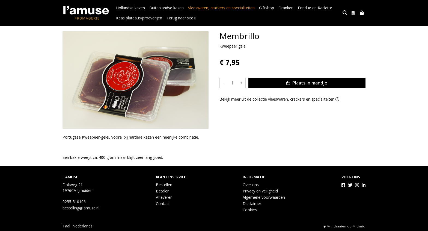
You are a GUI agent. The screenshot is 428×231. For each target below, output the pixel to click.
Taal (66, 226)
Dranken (285, 7)
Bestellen (164, 184)
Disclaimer (252, 203)
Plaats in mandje (306, 83)
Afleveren (164, 197)
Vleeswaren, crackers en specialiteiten (221, 7)
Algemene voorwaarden (264, 197)
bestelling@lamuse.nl (81, 207)
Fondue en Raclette (315, 7)
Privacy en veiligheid (260, 191)
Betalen (163, 191)
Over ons (251, 184)
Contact (163, 203)
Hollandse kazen (130, 7)
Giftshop (266, 7)
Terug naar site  (181, 18)
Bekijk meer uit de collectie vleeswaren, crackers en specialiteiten (279, 99)
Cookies (250, 209)
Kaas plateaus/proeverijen (139, 18)
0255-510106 (74, 201)
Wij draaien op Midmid (344, 226)
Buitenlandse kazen (166, 7)
